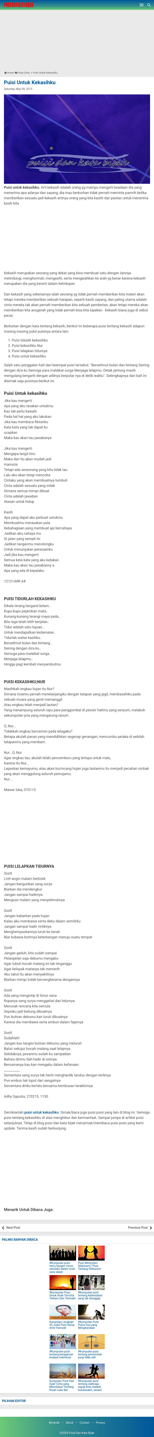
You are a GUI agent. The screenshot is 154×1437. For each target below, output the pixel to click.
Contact (85, 1422)
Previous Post (138, 1227)
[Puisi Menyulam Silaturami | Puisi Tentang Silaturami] (91, 1253)
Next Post (13, 1227)
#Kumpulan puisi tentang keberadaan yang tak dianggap (90, 1295)
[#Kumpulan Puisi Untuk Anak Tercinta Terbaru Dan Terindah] (62, 1282)
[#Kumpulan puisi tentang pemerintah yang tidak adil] (91, 1341)
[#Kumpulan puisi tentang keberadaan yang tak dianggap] (91, 1282)
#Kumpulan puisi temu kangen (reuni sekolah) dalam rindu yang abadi (62, 1268)
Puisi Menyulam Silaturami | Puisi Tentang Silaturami (89, 1266)
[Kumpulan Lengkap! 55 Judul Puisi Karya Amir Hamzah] (62, 1312)
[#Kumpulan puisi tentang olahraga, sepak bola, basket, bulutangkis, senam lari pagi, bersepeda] (91, 1371)
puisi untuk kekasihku (41, 1112)
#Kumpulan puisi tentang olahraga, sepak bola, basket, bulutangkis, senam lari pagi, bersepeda (90, 1387)
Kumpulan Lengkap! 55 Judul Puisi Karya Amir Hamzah (62, 1325)
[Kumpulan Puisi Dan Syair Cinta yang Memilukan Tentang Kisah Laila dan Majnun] (62, 1371)
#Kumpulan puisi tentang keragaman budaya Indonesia (61, 1354)
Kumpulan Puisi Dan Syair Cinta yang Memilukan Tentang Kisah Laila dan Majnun (61, 1387)
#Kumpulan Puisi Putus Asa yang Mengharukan (88, 1325)
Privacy (100, 1422)
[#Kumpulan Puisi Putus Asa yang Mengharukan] (91, 1312)
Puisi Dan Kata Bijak (81, 1433)
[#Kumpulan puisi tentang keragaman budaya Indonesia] (62, 1341)
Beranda (54, 1422)
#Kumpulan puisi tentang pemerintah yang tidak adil (90, 1354)
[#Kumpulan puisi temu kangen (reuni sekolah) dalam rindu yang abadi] (62, 1253)
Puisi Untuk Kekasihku (30, 82)
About (69, 1422)
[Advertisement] (77, 37)
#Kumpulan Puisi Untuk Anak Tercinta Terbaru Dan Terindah (62, 1295)
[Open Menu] (141, 5)
